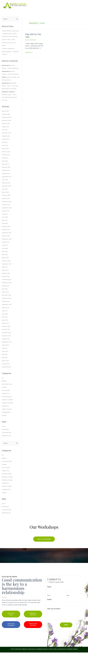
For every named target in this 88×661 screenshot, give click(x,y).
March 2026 (5, 119)
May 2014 (5, 363)
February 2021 (6, 191)
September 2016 (7, 291)
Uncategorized (6, 420)
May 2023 (5, 169)
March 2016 (5, 300)
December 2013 (7, 375)
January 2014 (6, 372)
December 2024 (7, 141)
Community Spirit (7, 392)
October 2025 (6, 132)
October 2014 (6, 347)
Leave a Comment (31, 39)
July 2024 (5, 151)
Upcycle (4, 424)
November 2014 (7, 344)
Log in (4, 434)
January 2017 (6, 285)
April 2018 (5, 263)
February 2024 (6, 160)
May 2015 (5, 325)
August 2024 (6, 147)
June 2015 (5, 322)
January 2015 (6, 338)
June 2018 (5, 257)
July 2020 (5, 197)
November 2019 (7, 210)
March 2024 (5, 157)
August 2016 (6, 294)
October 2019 (6, 213)
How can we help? (56, 617)
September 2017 (7, 272)
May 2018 (5, 260)
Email (52, 608)
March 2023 (5, 172)
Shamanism (5, 414)
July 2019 (5, 222)
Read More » (29, 52)
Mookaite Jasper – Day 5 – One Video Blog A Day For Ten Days (10, 94)
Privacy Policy (53, 657)
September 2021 (7, 185)
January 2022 (6, 182)
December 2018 (7, 241)
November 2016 (7, 288)
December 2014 (7, 341)
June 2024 (5, 154)
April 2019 (5, 232)
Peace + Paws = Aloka (9, 42)
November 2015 (7, 306)
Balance (4, 389)
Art (3, 386)
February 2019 (6, 235)
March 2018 (5, 266)
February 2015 (6, 335)
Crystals (4, 395)
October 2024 (6, 144)
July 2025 (5, 138)
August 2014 (6, 353)
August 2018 (6, 250)
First (48, 604)
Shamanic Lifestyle (7, 408)
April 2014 (5, 366)
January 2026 (6, 122)
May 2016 (5, 297)
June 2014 (5, 359)
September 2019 (7, 216)
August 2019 (6, 219)
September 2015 (7, 313)
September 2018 (7, 247)
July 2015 (5, 319)
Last (67, 604)
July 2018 (5, 253)
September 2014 (7, 350)
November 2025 (7, 129)
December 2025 (7, 126)
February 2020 (6, 203)
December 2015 (7, 303)
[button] (44, 547)
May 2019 (5, 228)
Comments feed (7, 441)
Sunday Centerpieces (8, 51)
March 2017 (5, 278)
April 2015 (5, 328)
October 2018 (6, 244)
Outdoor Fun (6, 402)
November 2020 (7, 194)
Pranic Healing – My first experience (8, 71)
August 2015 (6, 316)
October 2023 (6, 163)
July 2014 (5, 356)
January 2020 (6, 207)
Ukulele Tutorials (7, 417)
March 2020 (5, 200)
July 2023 (5, 166)
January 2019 (6, 238)
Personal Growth (7, 405)
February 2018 (6, 269)
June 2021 (5, 188)
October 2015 (6, 310)
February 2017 (6, 281)
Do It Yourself (6, 399)
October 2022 (6, 179)
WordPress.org (6, 444)
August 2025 (6, 135)
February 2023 (6, 175)
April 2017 (5, 275)
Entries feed (5, 438)
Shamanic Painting (7, 411)
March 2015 (5, 331)
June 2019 (5, 225)
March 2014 (5, 369)
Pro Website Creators (71, 657)
